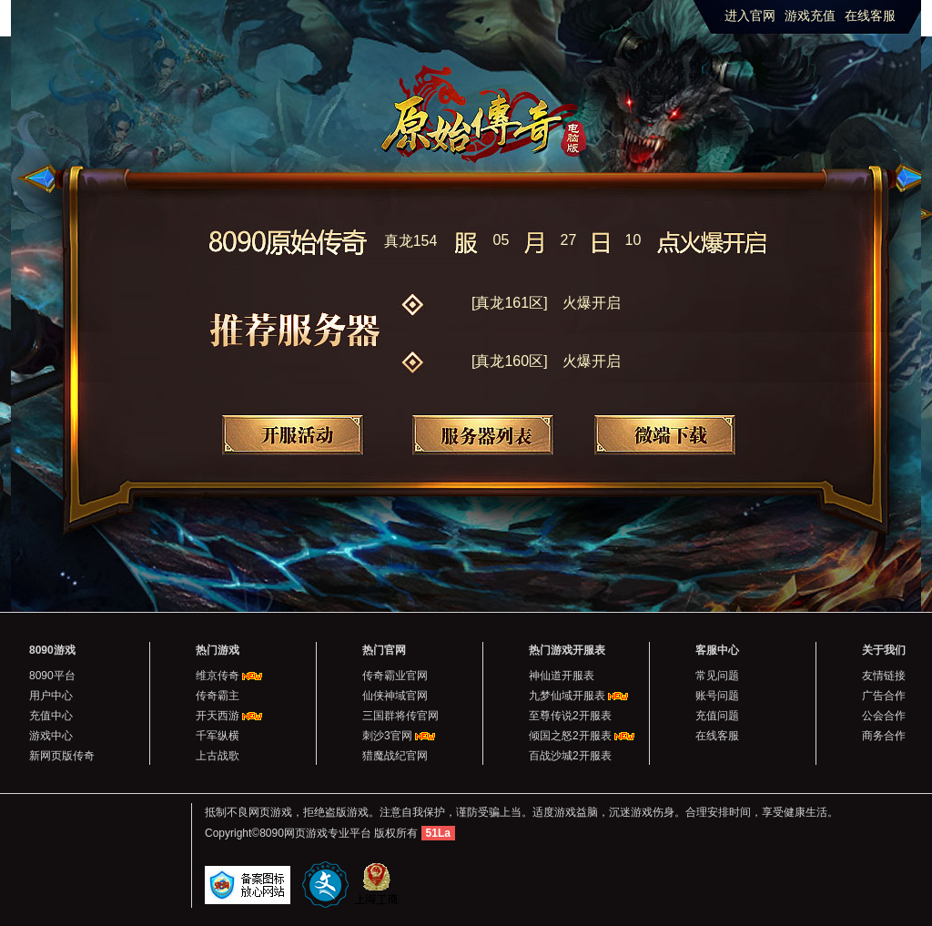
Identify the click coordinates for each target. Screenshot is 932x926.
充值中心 (51, 715)
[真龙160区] (546, 361)
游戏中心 (51, 735)
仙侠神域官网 (395, 695)
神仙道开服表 (561, 675)
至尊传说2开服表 (570, 715)
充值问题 (717, 715)
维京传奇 (217, 675)
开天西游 (217, 715)
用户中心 (51, 695)
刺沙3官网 (387, 735)
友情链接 (884, 675)
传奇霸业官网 (395, 675)
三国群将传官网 (400, 715)
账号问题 (717, 695)
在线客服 (870, 15)
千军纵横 (217, 735)
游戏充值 (810, 15)
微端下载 (664, 434)
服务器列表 (482, 434)
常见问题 (717, 675)
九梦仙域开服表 (567, 695)
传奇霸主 (217, 695)
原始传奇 (491, 101)
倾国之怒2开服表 (570, 735)
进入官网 (749, 15)
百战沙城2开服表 (570, 755)
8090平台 (52, 675)
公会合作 (884, 715)
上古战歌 (217, 755)
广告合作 (884, 695)
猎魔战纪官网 (395, 755)
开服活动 (292, 434)
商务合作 (884, 735)
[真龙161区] (546, 302)
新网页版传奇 (62, 755)
